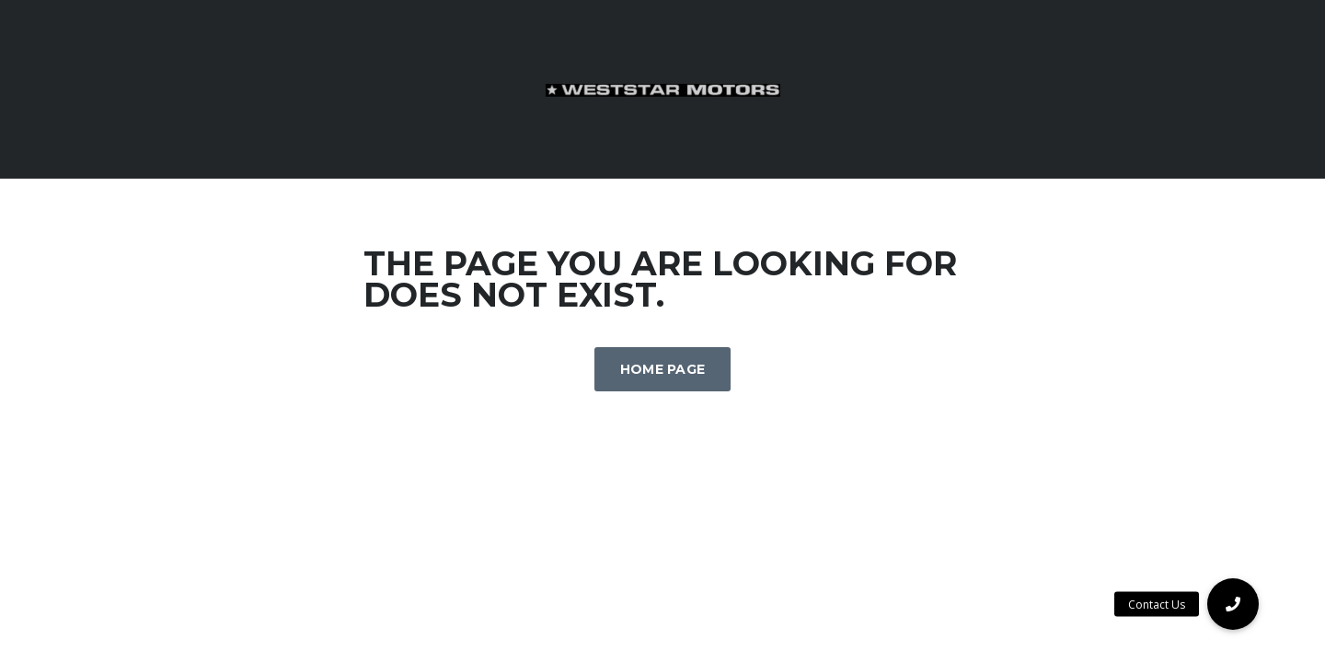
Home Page (663, 369)
